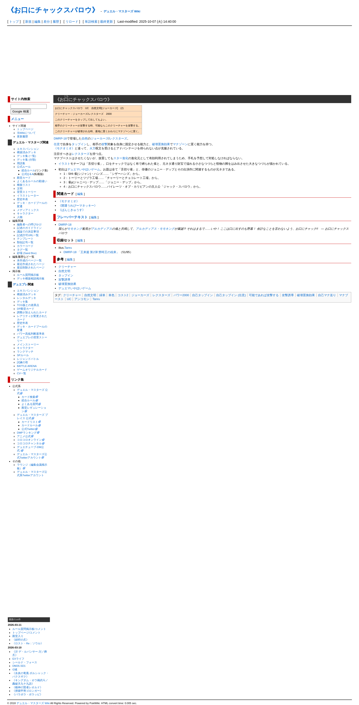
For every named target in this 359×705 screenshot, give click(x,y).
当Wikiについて (26, 132)
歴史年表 (22, 199)
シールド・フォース (24, 662)
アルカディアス (101, 228)
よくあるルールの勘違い (32, 181)
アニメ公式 (24, 436)
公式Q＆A (28, 173)
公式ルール (24, 166)
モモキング (74, 228)
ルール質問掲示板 (28, 274)
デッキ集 (22, 301)
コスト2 (123, 295)
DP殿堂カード (25, 308)
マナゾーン (180, 144)
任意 (57, 144)
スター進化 (120, 158)
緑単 (102, 295)
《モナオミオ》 (64, 148)
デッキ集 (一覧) (26, 155)
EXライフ (18, 658)
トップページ (25, 129)
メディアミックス (28, 209)
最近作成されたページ (30, 263)
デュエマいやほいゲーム (83, 169)
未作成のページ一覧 (29, 260)
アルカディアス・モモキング (155, 228)
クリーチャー (67, 266)
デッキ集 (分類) (26, 159)
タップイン (79, 144)
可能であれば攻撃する (264, 295)
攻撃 (104, 144)
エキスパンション (28, 148)
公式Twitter (28, 428)
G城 (14, 669)
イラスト (64, 163)
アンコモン (81, 299)
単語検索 (91, 21)
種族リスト (24, 184)
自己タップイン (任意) (231, 295)
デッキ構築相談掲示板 (30, 278)
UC (69, 299)
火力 (92, 148)
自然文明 (64, 271)
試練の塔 (22, 362)
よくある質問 (30, 403)
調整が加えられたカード (32, 312)
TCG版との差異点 (28, 304)
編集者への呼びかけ (29, 224)
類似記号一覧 (25, 242)
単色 (111, 295)
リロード (71, 21)
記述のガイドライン (29, 227)
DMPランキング (27, 432)
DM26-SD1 (19, 665)
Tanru (68, 247)
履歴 (56, 21)
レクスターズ (118, 138)
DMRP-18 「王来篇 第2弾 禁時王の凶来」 (91, 252)
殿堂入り (17, 635)
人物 (19, 217)
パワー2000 (181, 295)
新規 (28, 21)
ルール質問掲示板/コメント (29, 628)
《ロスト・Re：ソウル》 (27, 643)
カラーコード (25, 245)
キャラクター (25, 213)
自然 (85, 138)
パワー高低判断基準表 (30, 333)
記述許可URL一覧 (28, 235)
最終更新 (106, 21)
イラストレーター (28, 195)
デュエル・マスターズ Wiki (121, 11)
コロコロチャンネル (29, 443)
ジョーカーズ (100, 138)
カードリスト (30, 421)
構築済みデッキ (26, 152)
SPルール (23, 355)
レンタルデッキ (26, 297)
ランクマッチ (25, 351)
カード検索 (28, 396)
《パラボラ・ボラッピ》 (27, 694)
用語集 (21, 163)
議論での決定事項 (28, 231)
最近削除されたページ (30, 267)
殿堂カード (24, 177)
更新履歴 (22, 136)
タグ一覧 (22, 249)
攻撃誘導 (64, 279)
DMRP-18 (60, 138)
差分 (47, 21)
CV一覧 (21, 373)
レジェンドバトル (28, 358)
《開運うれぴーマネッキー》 (77, 205)
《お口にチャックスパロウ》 (53, 10)
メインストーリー (28, 344)
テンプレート (25, 238)
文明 (19, 188)
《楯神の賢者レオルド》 (27, 687)
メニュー (17, 119)
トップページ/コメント (26, 632)
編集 (37, 21)
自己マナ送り (327, 295)
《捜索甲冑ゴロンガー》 (27, 690)
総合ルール (28, 170)
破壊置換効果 (161, 144)
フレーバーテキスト (72, 217)
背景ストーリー (26, 191)
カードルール (30, 425)
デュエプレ (20, 284)
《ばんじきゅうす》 (71, 210)
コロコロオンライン (29, 439)
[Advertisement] (179, 60)
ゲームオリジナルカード (32, 369)
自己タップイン (202, 295)
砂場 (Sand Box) (27, 252)
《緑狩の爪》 (20, 639)
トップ (14, 21)
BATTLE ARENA (27, 365)
